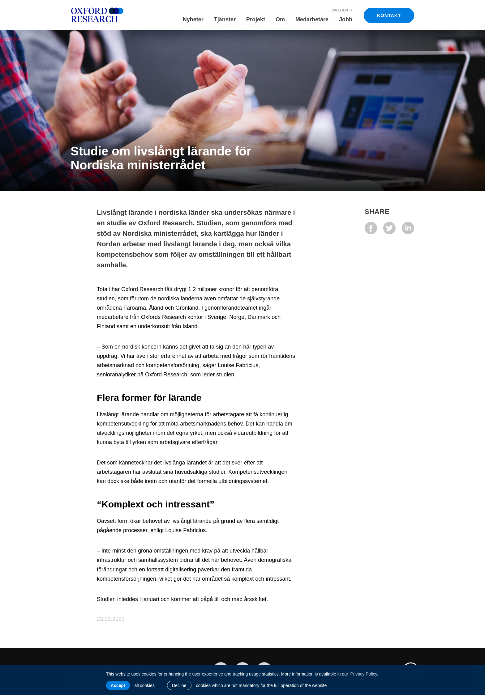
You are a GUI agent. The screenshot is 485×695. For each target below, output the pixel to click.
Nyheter (193, 19)
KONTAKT (389, 15)
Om (280, 19)
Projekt (255, 19)
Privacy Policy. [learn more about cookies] (364, 674)
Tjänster (225, 19)
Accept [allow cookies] (118, 685)
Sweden (342, 10)
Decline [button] (179, 685)
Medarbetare (311, 19)
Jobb (345, 19)
